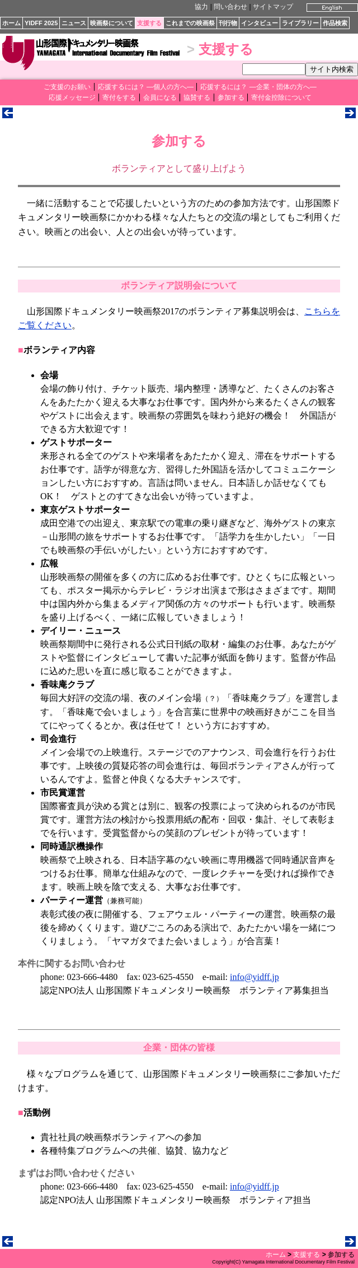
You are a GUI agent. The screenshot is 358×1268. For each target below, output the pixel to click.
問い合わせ (230, 7)
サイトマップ (273, 7)
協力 (201, 7)
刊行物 (228, 23)
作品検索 (335, 23)
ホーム (11, 23)
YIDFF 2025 (41, 23)
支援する (149, 23)
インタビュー (259, 23)
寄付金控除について (281, 97)
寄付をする (119, 97)
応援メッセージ (72, 97)
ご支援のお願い (67, 87)
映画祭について (111, 23)
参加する (231, 97)
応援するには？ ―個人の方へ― (146, 87)
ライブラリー (300, 23)
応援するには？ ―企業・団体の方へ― (258, 87)
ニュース (74, 23)
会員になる (160, 97)
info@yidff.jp (254, 977)
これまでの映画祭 (190, 23)
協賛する (196, 97)
